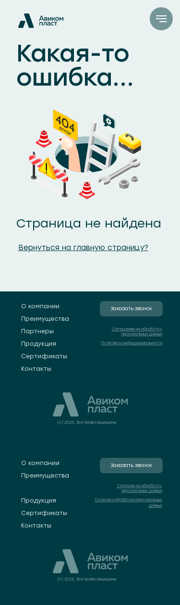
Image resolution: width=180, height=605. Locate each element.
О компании (40, 306)
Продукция (38, 343)
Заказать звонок (131, 308)
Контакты (36, 369)
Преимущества (45, 318)
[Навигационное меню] (161, 18)
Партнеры (37, 331)
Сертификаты (44, 356)
